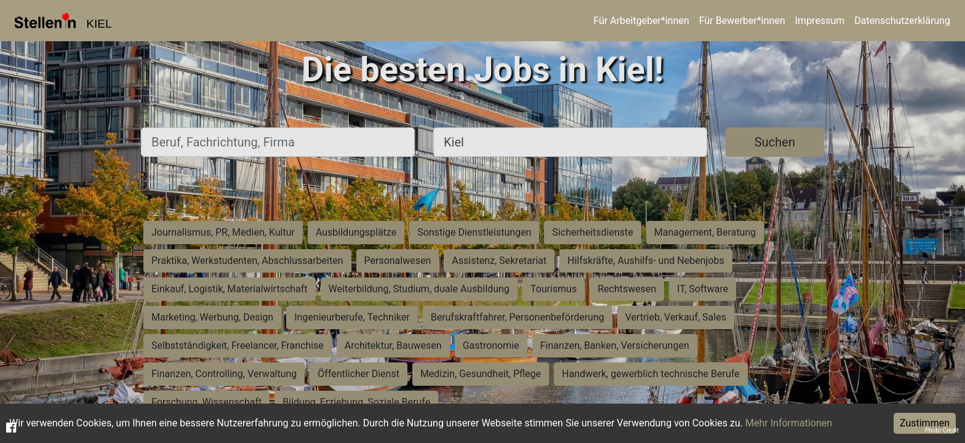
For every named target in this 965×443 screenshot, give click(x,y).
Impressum (820, 20)
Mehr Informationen (788, 423)
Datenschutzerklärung (902, 20)
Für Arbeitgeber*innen (641, 20)
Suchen (775, 142)
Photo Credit (942, 430)
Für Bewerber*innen (742, 20)
